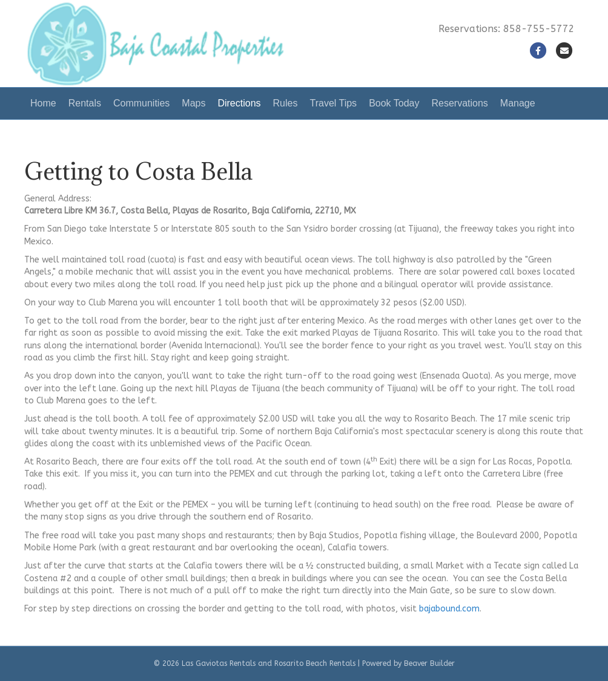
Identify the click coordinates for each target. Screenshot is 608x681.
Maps (193, 103)
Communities (141, 103)
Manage (517, 103)
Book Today (394, 103)
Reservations (459, 103)
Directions (238, 103)
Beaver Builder (429, 663)
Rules (285, 103)
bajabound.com (449, 609)
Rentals (84, 103)
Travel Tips (333, 103)
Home (43, 103)
